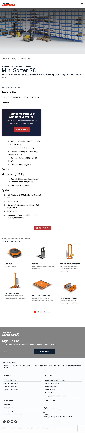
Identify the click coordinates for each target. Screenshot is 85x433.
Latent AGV (9, 264)
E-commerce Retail (10, 380)
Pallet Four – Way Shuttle (41, 296)
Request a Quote (22, 129)
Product (14, 58)
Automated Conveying (52, 383)
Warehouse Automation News (13, 414)
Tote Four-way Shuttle (68, 298)
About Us (7, 404)
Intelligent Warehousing (11, 383)
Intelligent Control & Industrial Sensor (56, 396)
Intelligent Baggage (51, 386)
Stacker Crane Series (70, 268)
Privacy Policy (8, 411)
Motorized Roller (50, 393)
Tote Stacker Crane (12, 293)
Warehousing (12, 266)
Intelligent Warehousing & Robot (45, 266)
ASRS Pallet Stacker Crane (70, 264)
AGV (6, 266)
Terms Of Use (8, 408)
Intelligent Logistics (10, 386)
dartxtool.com (45, 428)
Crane (62, 266)
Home (5, 58)
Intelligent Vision (50, 390)
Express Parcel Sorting (11, 390)
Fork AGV (35, 264)
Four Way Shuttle (37, 298)
